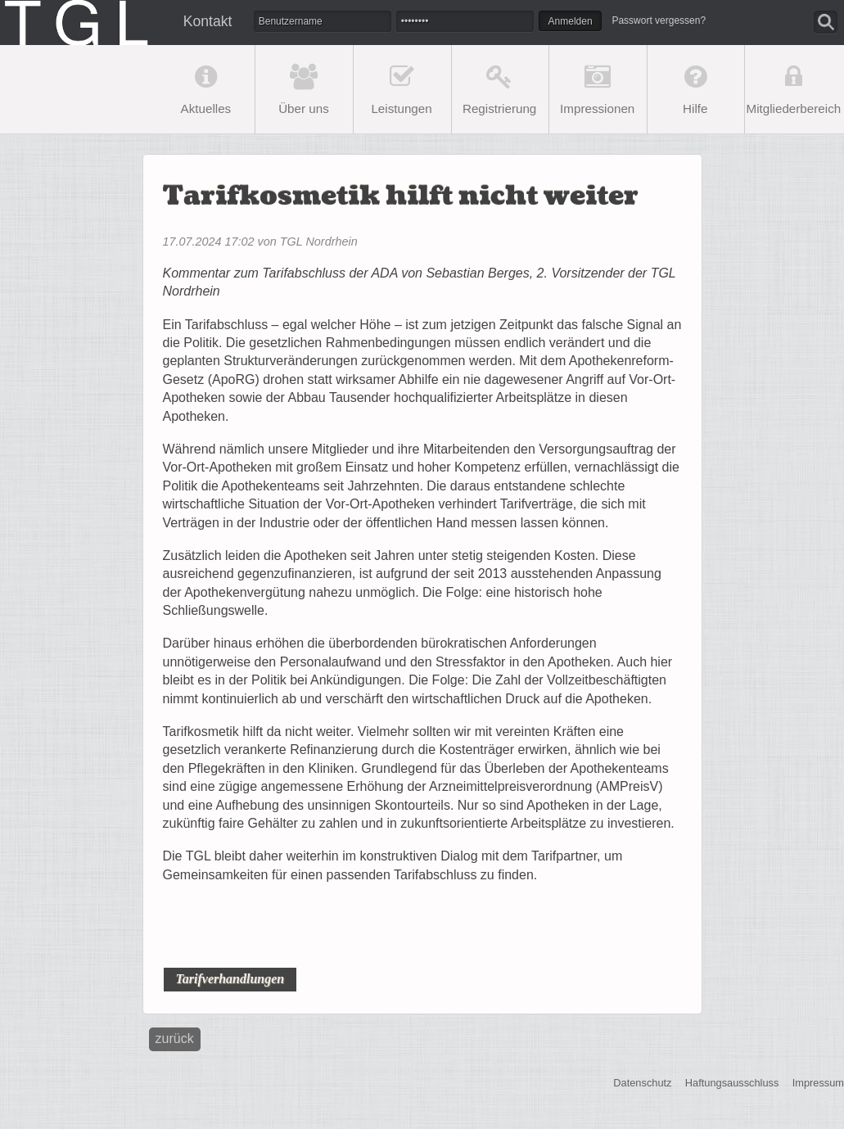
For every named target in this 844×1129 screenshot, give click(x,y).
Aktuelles (206, 108)
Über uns (303, 108)
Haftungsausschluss (732, 1083)
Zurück (175, 1038)
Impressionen (597, 108)
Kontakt (207, 21)
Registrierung (499, 108)
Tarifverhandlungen (229, 979)
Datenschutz (642, 1083)
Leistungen (401, 108)
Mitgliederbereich (794, 108)
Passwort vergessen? (659, 20)
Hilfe (695, 108)
